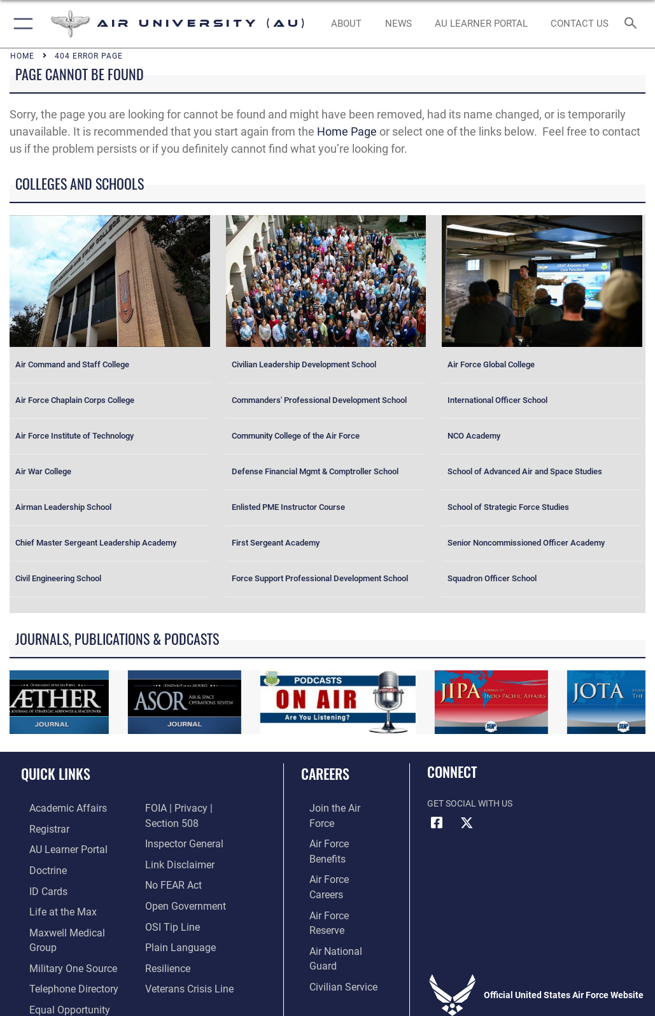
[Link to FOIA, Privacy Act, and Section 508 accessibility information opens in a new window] (198, 807)
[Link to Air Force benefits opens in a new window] (335, 827)
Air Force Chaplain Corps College (74, 400)
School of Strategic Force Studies (508, 507)
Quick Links (55, 773)
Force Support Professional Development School (320, 578)
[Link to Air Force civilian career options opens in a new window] (330, 905)
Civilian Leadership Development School (304, 364)
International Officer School (497, 400)
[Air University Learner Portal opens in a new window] (56, 847)
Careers (325, 773)
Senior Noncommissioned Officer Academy (526, 542)
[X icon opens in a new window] (467, 823)
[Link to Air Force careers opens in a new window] (335, 847)
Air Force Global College (491, 364)
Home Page (347, 131)
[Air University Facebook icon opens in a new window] (436, 823)
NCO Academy (473, 436)
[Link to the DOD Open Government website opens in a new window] (181, 885)
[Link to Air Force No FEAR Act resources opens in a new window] (170, 866)
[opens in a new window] (481, 24)
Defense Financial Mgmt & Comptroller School (315, 471)
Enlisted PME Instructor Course (288, 507)
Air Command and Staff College (72, 364)
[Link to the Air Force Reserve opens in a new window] (335, 866)
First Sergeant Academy (276, 542)
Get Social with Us (469, 803)
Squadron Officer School (492, 578)
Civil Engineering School (58, 578)
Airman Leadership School (63, 507)
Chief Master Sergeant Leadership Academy (95, 542)
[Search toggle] (633, 24)
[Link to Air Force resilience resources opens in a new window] (164, 944)
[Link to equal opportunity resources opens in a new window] (57, 983)
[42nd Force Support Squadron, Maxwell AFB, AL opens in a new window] (50, 905)
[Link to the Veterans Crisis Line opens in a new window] (184, 964)
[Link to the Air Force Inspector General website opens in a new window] (180, 827)
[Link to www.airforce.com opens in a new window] (335, 807)
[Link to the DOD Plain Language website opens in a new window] (176, 924)
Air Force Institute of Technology (74, 436)
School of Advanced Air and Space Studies (524, 471)
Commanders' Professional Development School (319, 400)
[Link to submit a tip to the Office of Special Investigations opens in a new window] (168, 905)
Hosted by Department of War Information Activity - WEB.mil (327, 1006)
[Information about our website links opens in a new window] (174, 847)
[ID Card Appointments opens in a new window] (38, 885)
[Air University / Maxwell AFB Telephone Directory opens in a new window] (60, 964)
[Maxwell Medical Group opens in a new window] (67, 924)
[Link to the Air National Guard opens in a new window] (337, 885)
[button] (20, 24)
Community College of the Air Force (296, 436)
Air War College (43, 471)
